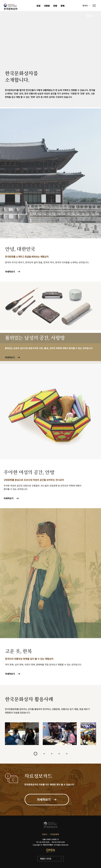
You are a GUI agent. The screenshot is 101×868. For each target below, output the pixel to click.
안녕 (38, 5)
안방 (55, 5)
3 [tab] (51, 753)
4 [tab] (59, 753)
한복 (63, 5)
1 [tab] (35, 753)
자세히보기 (11, 673)
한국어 (85, 5)
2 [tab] (44, 753)
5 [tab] (66, 753)
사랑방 (47, 5)
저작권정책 (54, 834)
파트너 (44, 834)
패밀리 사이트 (45, 858)
